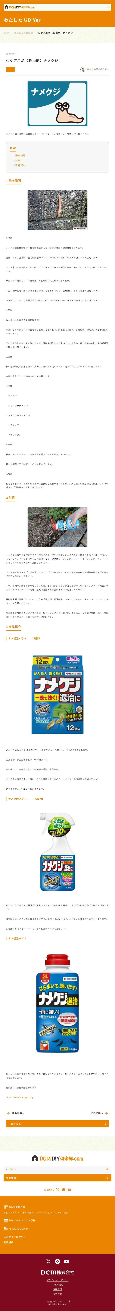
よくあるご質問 (60, 1212)
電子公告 (57, 1293)
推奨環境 (57, 1289)
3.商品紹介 (19, 165)
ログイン (57, 1169)
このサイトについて (15, 1237)
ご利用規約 (57, 1284)
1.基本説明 (19, 155)
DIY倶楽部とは (14, 1207)
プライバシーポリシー (57, 1280)
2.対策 (16, 160)
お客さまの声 (10, 1212)
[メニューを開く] (108, 7)
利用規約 (9, 1242)
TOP (6, 32)
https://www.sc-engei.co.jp (20, 1097)
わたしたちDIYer (23, 32)
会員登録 (57, 1178)
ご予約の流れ (26, 1212)
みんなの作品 (43, 1212)
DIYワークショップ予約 (19, 1220)
